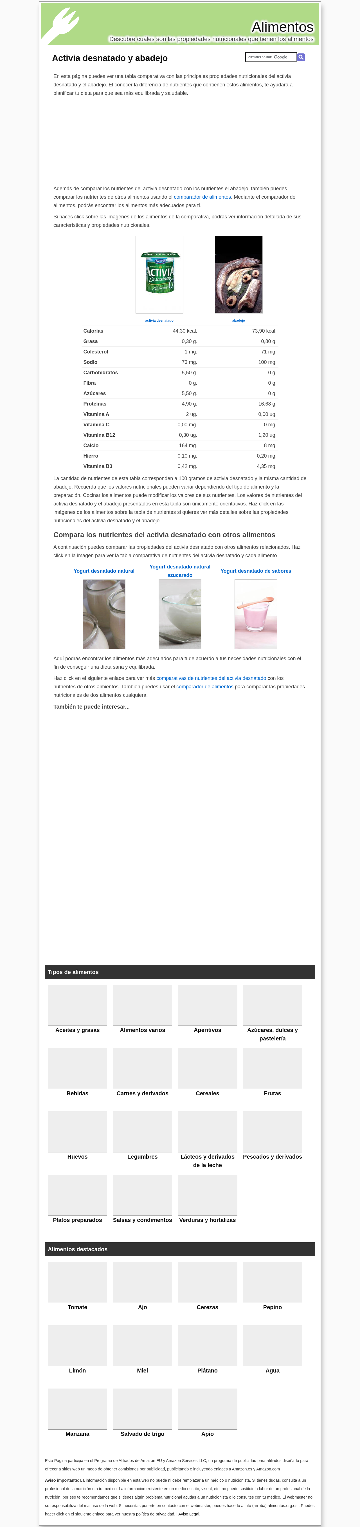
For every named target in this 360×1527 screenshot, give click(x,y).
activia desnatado (159, 321)
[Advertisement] (180, 139)
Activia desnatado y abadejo (110, 58)
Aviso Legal (188, 1514)
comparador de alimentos (202, 197)
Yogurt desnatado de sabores (255, 571)
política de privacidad (155, 1514)
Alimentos (283, 27)
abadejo (238, 321)
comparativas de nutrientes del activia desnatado (211, 678)
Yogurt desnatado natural (104, 571)
